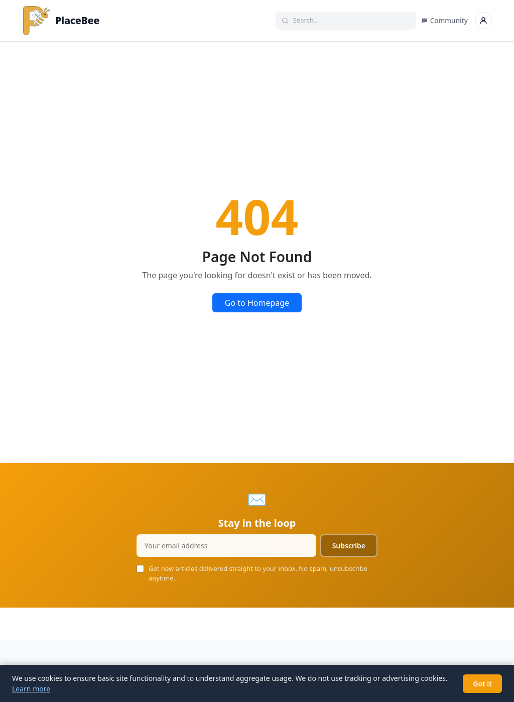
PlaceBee (60, 20)
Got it (482, 683)
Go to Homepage (257, 302)
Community (444, 20)
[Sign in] (483, 20)
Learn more (31, 688)
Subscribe (348, 545)
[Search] (351, 20)
